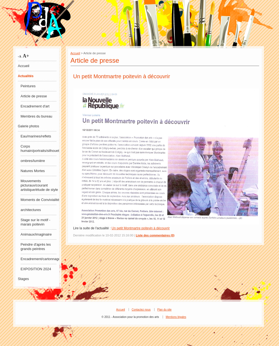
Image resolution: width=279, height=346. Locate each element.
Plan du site (164, 309)
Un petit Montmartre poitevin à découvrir (121, 76)
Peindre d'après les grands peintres (36, 246)
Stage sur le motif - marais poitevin (35, 222)
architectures (31, 210)
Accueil (23, 66)
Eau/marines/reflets (36, 136)
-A (20, 56)
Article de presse (34, 96)
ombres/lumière (33, 161)
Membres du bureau (36, 116)
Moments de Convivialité (40, 200)
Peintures (28, 86)
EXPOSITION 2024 (36, 269)
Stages (23, 279)
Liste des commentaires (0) (155, 235)
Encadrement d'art (35, 106)
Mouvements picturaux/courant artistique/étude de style (39, 185)
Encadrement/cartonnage (40, 259)
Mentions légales (176, 316)
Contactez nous (141, 309)
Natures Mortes (33, 171)
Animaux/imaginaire (36, 234)
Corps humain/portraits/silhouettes (40, 148)
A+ (25, 56)
